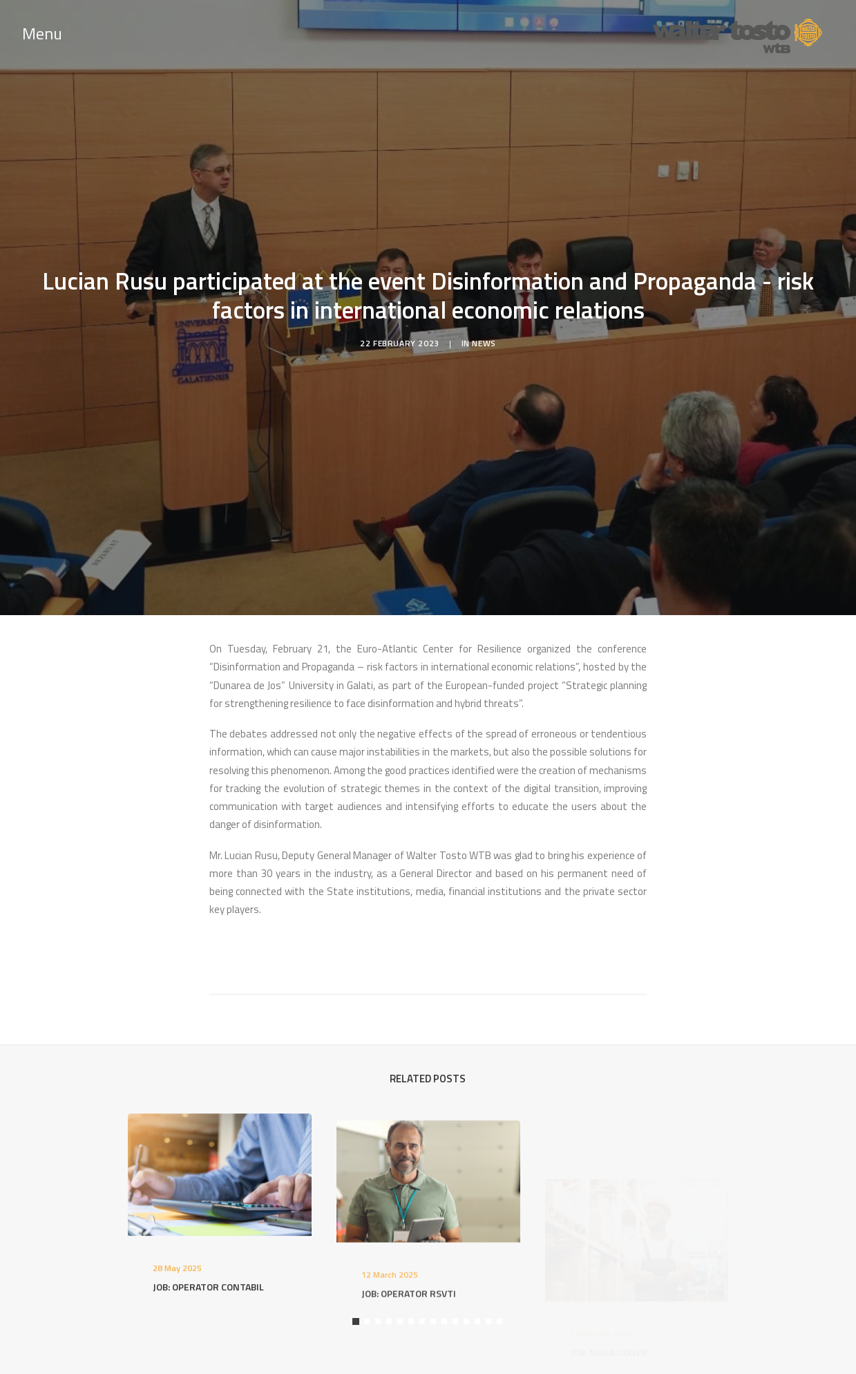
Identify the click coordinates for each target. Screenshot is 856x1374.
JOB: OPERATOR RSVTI (408, 1335)
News (483, 337)
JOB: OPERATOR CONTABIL (208, 1299)
